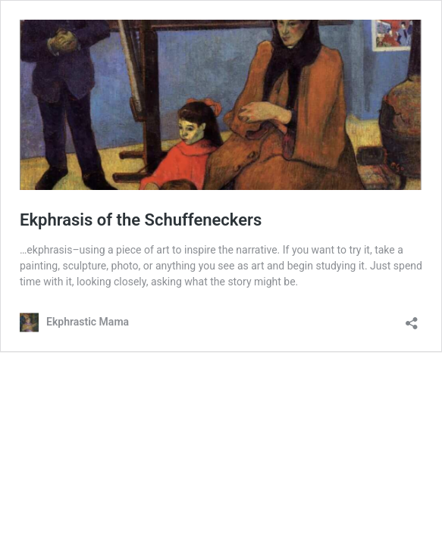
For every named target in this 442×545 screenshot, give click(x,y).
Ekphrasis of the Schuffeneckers (141, 219)
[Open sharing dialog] (411, 318)
